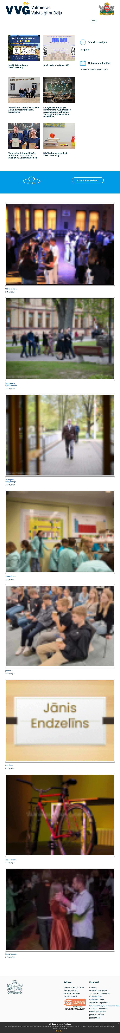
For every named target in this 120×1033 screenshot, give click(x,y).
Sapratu (59, 1031)
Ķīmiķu (9, 671)
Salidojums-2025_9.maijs (10, 481)
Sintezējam (10, 576)
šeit (98, 1018)
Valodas (9, 765)
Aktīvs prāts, (11, 289)
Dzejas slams (11, 860)
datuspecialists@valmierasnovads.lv (104, 1006)
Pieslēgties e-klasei (87, 180)
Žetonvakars (11, 954)
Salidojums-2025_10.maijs (11, 384)
